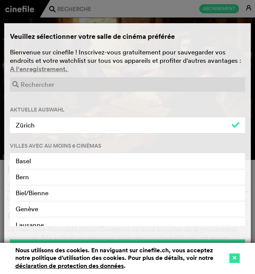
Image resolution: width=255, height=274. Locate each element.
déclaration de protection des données (69, 266)
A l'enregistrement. (39, 69)
